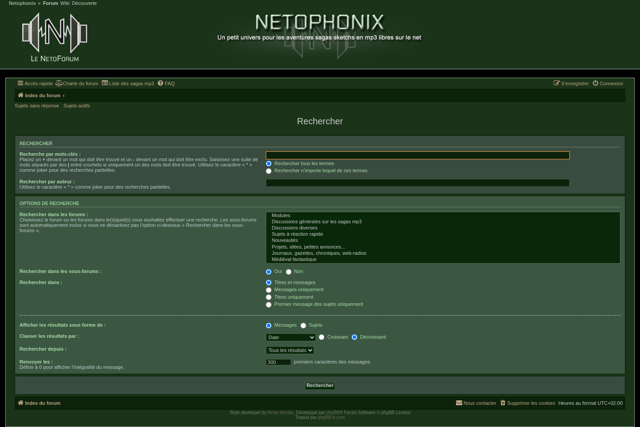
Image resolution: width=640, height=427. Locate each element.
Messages (281, 325)
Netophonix (22, 3)
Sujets (311, 325)
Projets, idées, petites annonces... (443, 247)
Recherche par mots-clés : (50, 154)
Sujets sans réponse (37, 105)
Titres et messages (290, 282)
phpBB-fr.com (331, 417)
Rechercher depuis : (43, 349)
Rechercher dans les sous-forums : (60, 271)
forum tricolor (280, 412)
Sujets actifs (77, 105)
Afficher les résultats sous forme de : (63, 325)
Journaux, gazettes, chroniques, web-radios (443, 253)
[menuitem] (76, 83)
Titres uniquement (289, 297)
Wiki (65, 3)
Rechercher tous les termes (300, 163)
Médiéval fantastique (443, 260)
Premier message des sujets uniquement (314, 304)
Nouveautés (443, 240)
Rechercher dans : (41, 282)
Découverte (84, 3)
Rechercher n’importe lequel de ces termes (317, 170)
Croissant (333, 337)
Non (294, 271)
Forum (50, 3)
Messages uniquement (295, 289)
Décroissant (369, 337)
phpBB (333, 412)
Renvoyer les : (36, 361)
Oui (274, 271)
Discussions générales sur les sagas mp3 (443, 222)
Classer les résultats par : (49, 336)
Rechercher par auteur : (47, 181)
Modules (443, 216)
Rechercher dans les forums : (54, 214)
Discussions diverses (443, 228)
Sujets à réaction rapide (443, 234)
